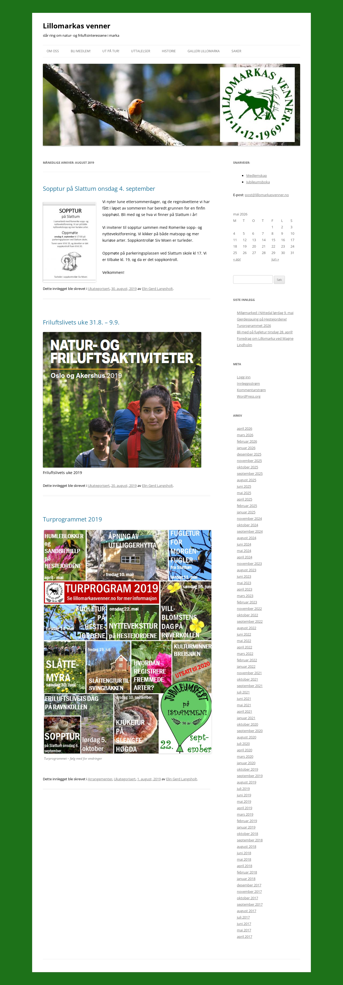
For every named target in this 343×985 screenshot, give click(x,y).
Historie (169, 51)
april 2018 (244, 865)
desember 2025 (249, 454)
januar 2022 (246, 666)
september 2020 (250, 730)
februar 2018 (247, 872)
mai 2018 (244, 859)
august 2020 (246, 737)
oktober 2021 (247, 679)
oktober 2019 (247, 769)
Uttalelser (140, 51)
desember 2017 (249, 885)
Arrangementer (100, 779)
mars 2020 (245, 756)
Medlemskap (256, 175)
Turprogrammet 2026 (254, 325)
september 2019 (250, 775)
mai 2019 (244, 801)
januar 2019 (246, 827)
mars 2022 (245, 653)
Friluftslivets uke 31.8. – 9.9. (81, 322)
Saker (236, 51)
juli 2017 (243, 917)
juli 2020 (243, 743)
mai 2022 (244, 640)
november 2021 (249, 672)
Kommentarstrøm (251, 389)
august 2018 (246, 846)
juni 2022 (244, 634)
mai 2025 (244, 492)
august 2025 (246, 479)
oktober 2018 (247, 833)
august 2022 (246, 627)
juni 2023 (244, 576)
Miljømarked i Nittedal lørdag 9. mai (265, 312)
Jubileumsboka (258, 182)
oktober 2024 (247, 525)
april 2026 (244, 428)
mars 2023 (245, 595)
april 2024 (244, 557)
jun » (275, 259)
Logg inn (244, 377)
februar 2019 (247, 820)
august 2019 (246, 782)
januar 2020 (246, 762)
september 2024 (250, 531)
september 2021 (250, 685)
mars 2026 (245, 434)
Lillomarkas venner (76, 26)
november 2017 (249, 891)
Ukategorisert (99, 288)
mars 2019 (245, 814)
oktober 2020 (247, 724)
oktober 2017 (247, 898)
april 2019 (244, 807)
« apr (237, 259)
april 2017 (244, 936)
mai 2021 (244, 705)
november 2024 (249, 518)
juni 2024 (244, 544)
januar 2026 (246, 447)
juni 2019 (244, 795)
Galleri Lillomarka (204, 51)
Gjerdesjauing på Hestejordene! (262, 319)
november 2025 (249, 460)
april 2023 (244, 589)
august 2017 (246, 910)
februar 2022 (247, 660)
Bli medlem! (81, 51)
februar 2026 (247, 441)
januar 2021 (246, 717)
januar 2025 (246, 512)
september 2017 (250, 904)
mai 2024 (244, 550)
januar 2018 (246, 878)
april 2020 (244, 750)
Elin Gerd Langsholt (157, 288)
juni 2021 (244, 698)
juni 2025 (244, 486)
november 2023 (249, 563)
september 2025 (250, 473)
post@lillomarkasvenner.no (267, 194)
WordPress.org (248, 396)
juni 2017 (244, 923)
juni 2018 (244, 852)
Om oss (53, 51)
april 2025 (244, 499)
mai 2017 (244, 930)
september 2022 (250, 621)
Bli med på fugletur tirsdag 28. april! (265, 332)
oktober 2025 (247, 467)
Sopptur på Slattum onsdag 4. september (99, 188)
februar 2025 (247, 505)
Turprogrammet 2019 (72, 519)
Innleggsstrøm (248, 383)
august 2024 (246, 537)
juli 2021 (243, 692)
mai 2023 (244, 582)
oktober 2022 (247, 615)
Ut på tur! (110, 51)
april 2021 (244, 711)
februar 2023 (247, 602)
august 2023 (246, 570)
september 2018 (250, 840)
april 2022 (244, 647)
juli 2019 (243, 788)
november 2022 (249, 608)
